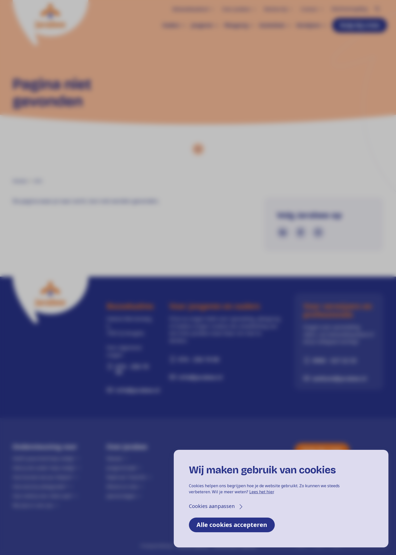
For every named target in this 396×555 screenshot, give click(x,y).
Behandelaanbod (190, 9)
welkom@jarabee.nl (339, 378)
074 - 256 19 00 (132, 369)
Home (20, 181)
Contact (309, 9)
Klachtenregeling (349, 9)
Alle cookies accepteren (231, 524)
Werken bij (275, 9)
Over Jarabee (236, 9)
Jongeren (202, 25)
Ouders (171, 25)
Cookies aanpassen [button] (212, 506)
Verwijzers (308, 25)
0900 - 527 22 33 (334, 360)
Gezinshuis (272, 25)
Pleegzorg (236, 25)
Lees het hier (261, 492)
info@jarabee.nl (135, 390)
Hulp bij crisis (360, 25)
